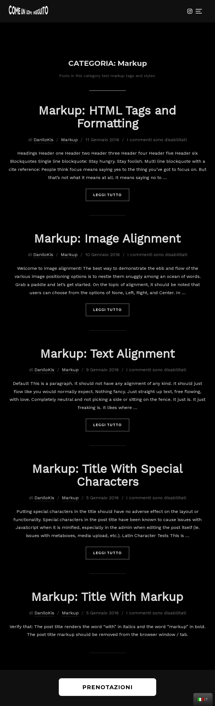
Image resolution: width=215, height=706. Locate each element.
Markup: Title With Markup (107, 597)
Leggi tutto (111, 194)
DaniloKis (43, 139)
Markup (69, 139)
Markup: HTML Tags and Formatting (107, 117)
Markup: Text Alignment (107, 354)
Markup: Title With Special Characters (107, 475)
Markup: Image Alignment (107, 238)
